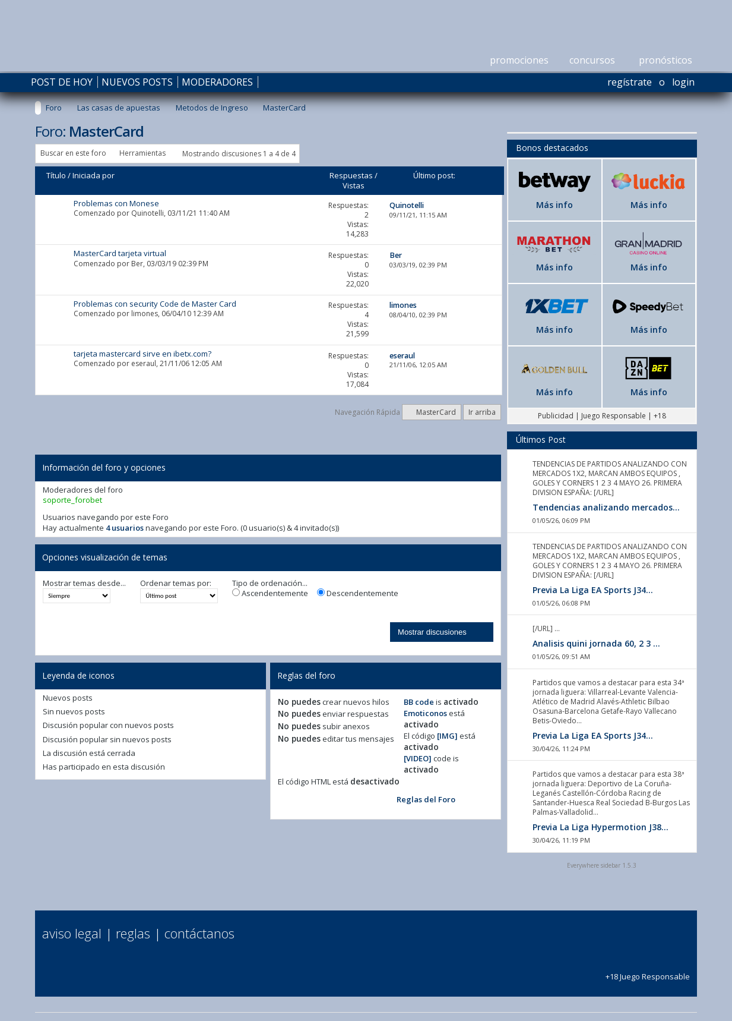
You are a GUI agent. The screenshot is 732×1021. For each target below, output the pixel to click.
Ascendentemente (270, 593)
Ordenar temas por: (175, 583)
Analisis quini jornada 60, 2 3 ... (596, 643)
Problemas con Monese (116, 203)
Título (56, 175)
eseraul (143, 363)
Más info (554, 204)
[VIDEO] (418, 758)
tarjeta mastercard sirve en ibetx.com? (142, 353)
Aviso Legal (72, 933)
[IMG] (447, 735)
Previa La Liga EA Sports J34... (593, 589)
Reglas (133, 933)
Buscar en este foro (73, 153)
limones (144, 313)
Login (683, 82)
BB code (419, 702)
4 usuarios (125, 527)
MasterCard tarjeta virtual (120, 253)
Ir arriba (482, 412)
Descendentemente (357, 593)
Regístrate (629, 82)
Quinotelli (147, 213)
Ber (137, 264)
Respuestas (351, 175)
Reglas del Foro (426, 799)
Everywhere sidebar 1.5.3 (601, 865)
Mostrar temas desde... (84, 583)
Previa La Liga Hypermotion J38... (600, 827)
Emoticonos (425, 713)
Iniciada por (93, 175)
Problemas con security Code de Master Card (155, 303)
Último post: (434, 175)
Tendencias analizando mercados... (606, 507)
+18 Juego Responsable (648, 971)
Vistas (354, 185)
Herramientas (142, 153)
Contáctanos (199, 933)
